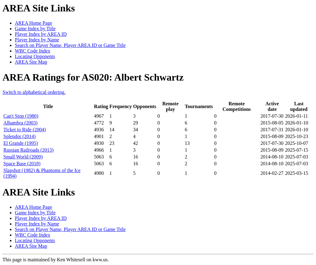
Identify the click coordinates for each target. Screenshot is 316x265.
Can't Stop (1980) (20, 116)
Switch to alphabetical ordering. (33, 92)
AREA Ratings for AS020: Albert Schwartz (93, 77)
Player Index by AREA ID (41, 34)
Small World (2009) (23, 156)
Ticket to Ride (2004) (24, 129)
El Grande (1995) (20, 143)
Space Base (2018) (21, 163)
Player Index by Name (37, 39)
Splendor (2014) (19, 136)
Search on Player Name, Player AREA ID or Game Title (70, 45)
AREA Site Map (31, 62)
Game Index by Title (35, 28)
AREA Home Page (33, 23)
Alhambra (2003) (20, 122)
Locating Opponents (35, 56)
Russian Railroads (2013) (28, 150)
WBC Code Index (32, 50)
